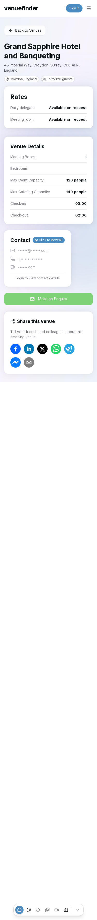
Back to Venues (25, 30)
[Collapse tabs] (77, 910)
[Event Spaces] (66, 910)
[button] (37, 258)
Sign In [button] (74, 8)
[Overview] (19, 910)
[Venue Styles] (29, 910)
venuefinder (21, 8)
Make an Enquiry (48, 299)
